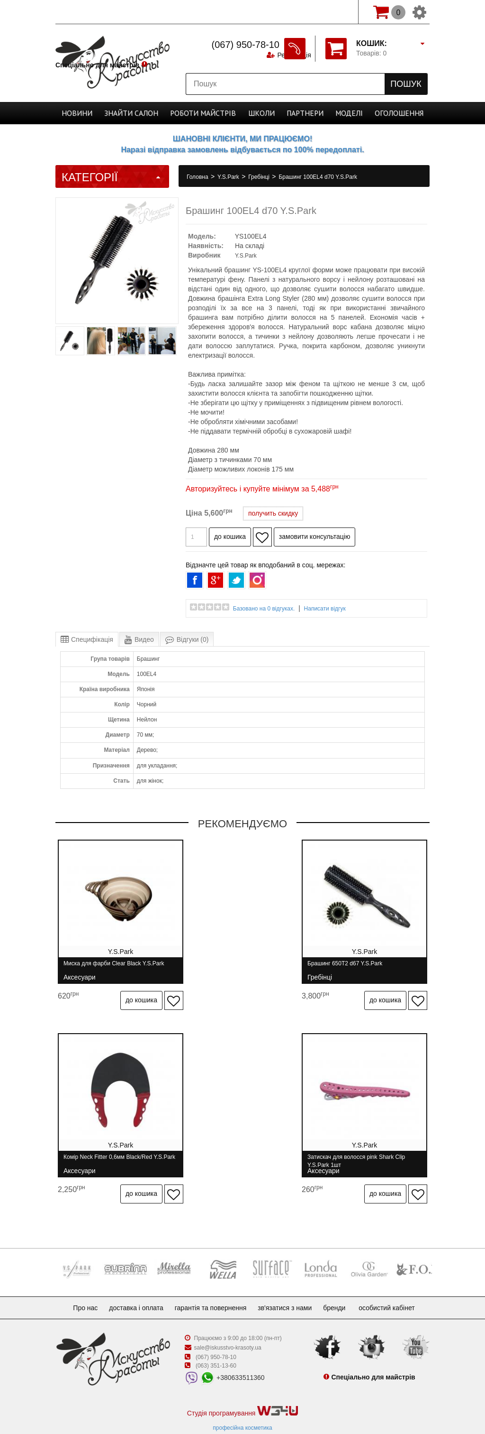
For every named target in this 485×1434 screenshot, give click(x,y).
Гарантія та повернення (211, 1286)
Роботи (205, 113)
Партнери (297, 113)
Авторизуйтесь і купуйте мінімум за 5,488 (262, 489)
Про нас (77, 1286)
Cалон (140, 113)
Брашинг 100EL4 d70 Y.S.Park (317, 177)
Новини (91, 113)
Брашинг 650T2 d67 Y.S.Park (227, 967)
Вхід (337, 12)
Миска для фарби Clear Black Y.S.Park (113, 967)
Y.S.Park (229, 177)
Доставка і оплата (132, 1286)
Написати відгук (325, 608)
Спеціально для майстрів (97, 11)
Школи (258, 113)
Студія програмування (242, 1389)
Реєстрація (293, 12)
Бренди (342, 1286)
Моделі (338, 113)
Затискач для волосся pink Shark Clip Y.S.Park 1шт (112, 1150)
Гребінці (259, 177)
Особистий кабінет (396, 1286)
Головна (198, 177)
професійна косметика (242, 1406)
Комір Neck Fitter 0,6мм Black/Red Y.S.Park (361, 967)
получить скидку (273, 513)
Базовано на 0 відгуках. (264, 608)
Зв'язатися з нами (288, 1286)
